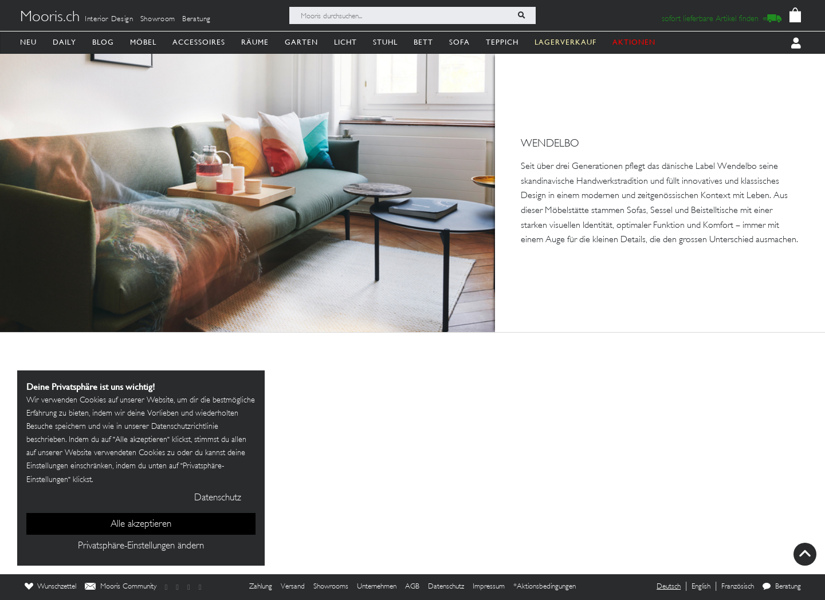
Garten (301, 42)
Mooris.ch (50, 17)
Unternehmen (376, 586)
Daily (64, 42)
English (701, 586)
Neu (28, 42)
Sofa (459, 42)
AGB (412, 586)
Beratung (196, 19)
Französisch (737, 586)
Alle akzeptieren (141, 524)
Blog (103, 42)
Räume (255, 42)
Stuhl (385, 42)
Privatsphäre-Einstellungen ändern (141, 546)
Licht (345, 42)
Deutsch (669, 586)
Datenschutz (446, 586)
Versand (293, 586)
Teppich (502, 42)
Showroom (157, 19)
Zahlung (260, 586)
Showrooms (330, 586)
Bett (423, 42)
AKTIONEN (633, 42)
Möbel (143, 42)
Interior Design (109, 19)
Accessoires (198, 42)
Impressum (489, 586)
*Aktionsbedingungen (544, 586)
